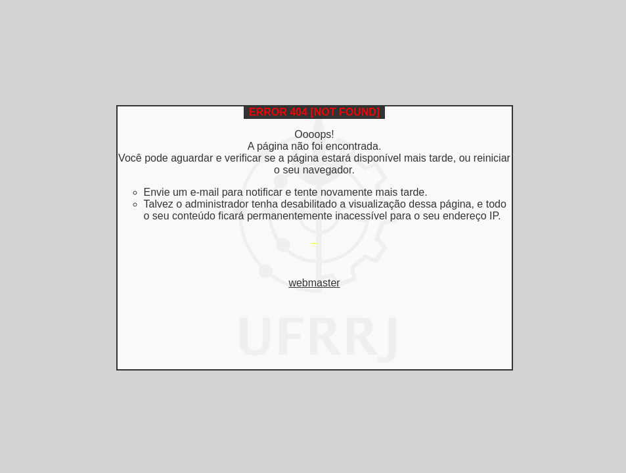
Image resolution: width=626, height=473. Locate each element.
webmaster (314, 282)
